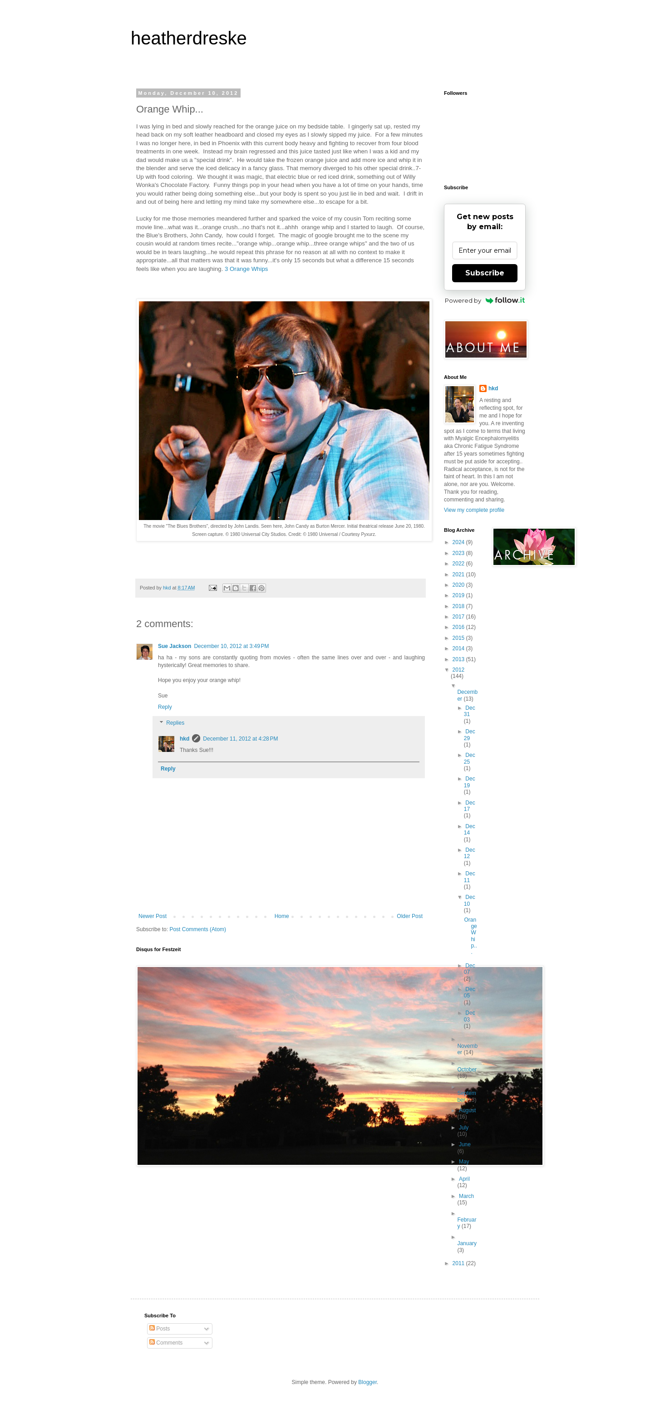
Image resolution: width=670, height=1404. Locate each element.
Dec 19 (469, 782)
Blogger (367, 1382)
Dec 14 (469, 829)
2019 (459, 595)
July (463, 1127)
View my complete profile (474, 510)
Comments (165, 1343)
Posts (159, 1328)
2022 (459, 563)
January (467, 1243)
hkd (184, 739)
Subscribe (484, 273)
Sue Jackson (174, 646)
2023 (459, 553)
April (464, 1179)
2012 (459, 670)
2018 (459, 606)
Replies (175, 723)
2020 (459, 585)
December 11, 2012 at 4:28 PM (240, 739)
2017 (459, 617)
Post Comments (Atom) (197, 929)
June (465, 1144)
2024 (459, 542)
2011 (459, 1263)
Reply (165, 707)
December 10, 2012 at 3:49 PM (231, 646)
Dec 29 (469, 734)
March (466, 1196)
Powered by (485, 300)
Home (282, 916)
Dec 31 (469, 711)
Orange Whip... (470, 936)
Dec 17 (469, 806)
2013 (459, 659)
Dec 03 (469, 1016)
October (467, 1069)
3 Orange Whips (246, 268)
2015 (459, 638)
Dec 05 (469, 992)
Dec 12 (469, 853)
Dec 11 (469, 876)
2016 (459, 627)
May (464, 1162)
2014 (459, 648)
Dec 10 (469, 900)
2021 (459, 574)
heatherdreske (189, 38)
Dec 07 (469, 968)
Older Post (410, 916)
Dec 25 (469, 758)
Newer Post (152, 916)
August (467, 1110)
